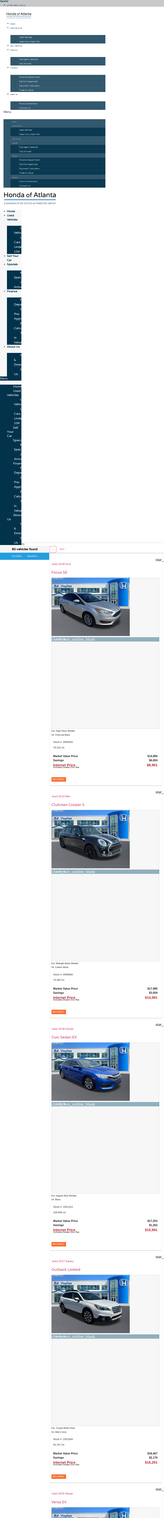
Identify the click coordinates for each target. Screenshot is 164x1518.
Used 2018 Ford (62, 564)
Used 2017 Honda (63, 861)
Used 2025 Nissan (101, 714)
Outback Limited (67, 723)
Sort (62, 549)
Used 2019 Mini (99, 564)
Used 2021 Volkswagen (104, 1026)
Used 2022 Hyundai (64, 1026)
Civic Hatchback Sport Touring (66, 871)
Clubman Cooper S (105, 574)
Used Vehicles (16, 28)
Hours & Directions (28, 103)
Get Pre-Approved (28, 81)
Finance (14, 68)
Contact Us (24, 108)
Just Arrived (25, 63)
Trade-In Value (26, 90)
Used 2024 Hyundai (139, 1026)
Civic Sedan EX (140, 572)
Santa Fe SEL (64, 1035)
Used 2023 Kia (137, 714)
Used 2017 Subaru (64, 714)
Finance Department (29, 77)
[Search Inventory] (47, 1464)
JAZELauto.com (125, 1437)
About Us (14, 94)
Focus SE (61, 572)
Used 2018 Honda (139, 564)
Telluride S (99, 869)
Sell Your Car (16, 46)
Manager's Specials (28, 59)
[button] (54, 112)
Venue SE (136, 1035)
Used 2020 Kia (99, 861)
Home (12, 24)
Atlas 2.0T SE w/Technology (102, 1037)
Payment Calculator (29, 85)
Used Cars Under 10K (29, 41)
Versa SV (98, 723)
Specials (14, 50)
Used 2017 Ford (137, 861)
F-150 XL (136, 869)
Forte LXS (136, 723)
